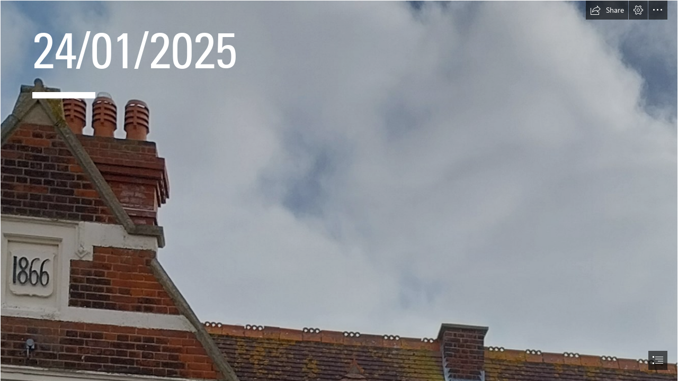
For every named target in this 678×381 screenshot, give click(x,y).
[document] (339, 190)
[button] (607, 10)
